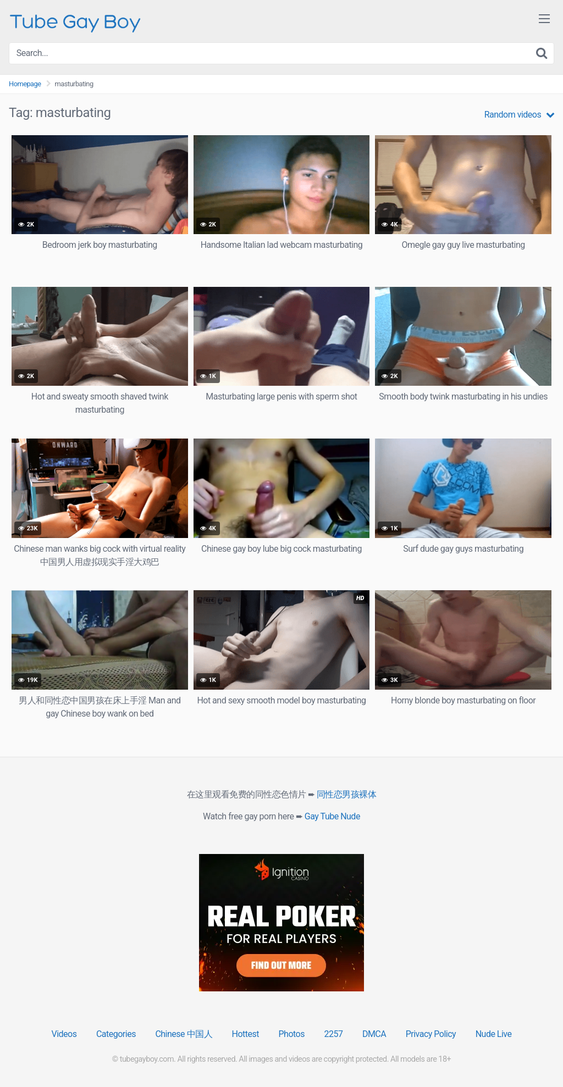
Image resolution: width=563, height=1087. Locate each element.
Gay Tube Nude (332, 816)
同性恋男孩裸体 (347, 794)
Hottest (245, 1034)
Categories (116, 1034)
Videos (63, 1034)
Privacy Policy (431, 1034)
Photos (291, 1034)
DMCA (374, 1034)
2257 (333, 1034)
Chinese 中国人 (183, 1034)
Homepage (25, 84)
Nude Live (494, 1034)
